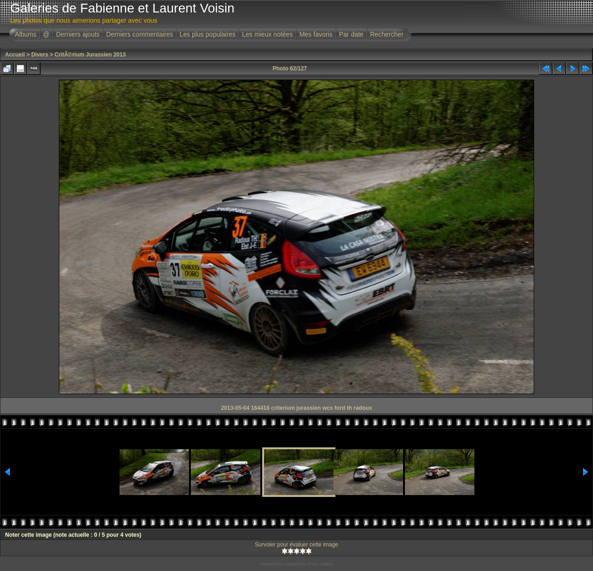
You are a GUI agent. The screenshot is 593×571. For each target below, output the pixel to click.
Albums (26, 34)
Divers (39, 54)
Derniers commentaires (139, 34)
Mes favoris (316, 34)
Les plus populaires (208, 34)
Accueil (15, 54)
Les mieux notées (267, 34)
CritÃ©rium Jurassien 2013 (90, 54)
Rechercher (387, 34)
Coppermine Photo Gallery (308, 564)
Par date (351, 34)
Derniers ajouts (78, 34)
